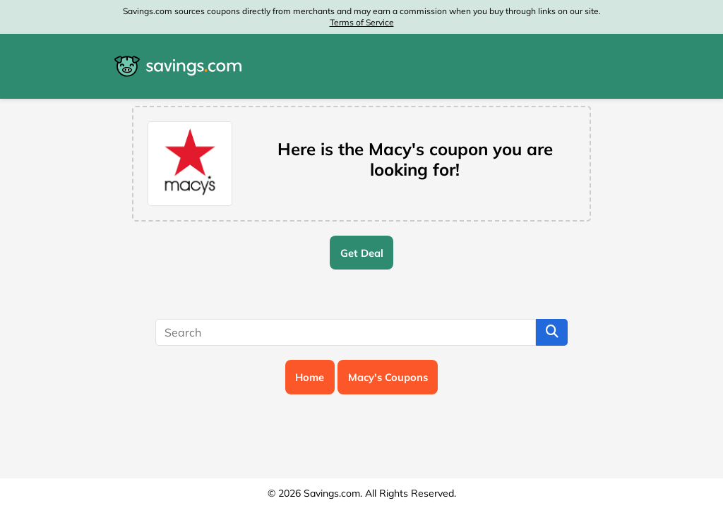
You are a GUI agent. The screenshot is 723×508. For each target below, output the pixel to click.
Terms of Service (362, 22)
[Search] (345, 332)
